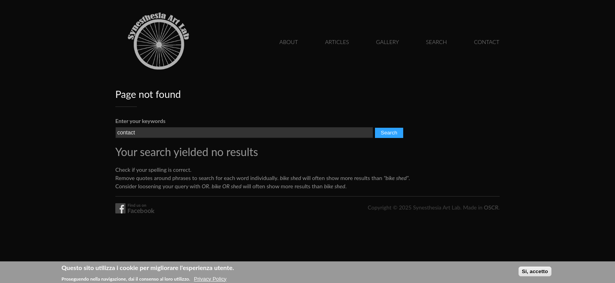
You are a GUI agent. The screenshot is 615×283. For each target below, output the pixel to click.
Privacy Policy (210, 280)
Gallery (387, 42)
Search (436, 42)
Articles (337, 42)
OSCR (491, 207)
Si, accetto (535, 273)
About (288, 42)
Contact (486, 42)
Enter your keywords (140, 121)
